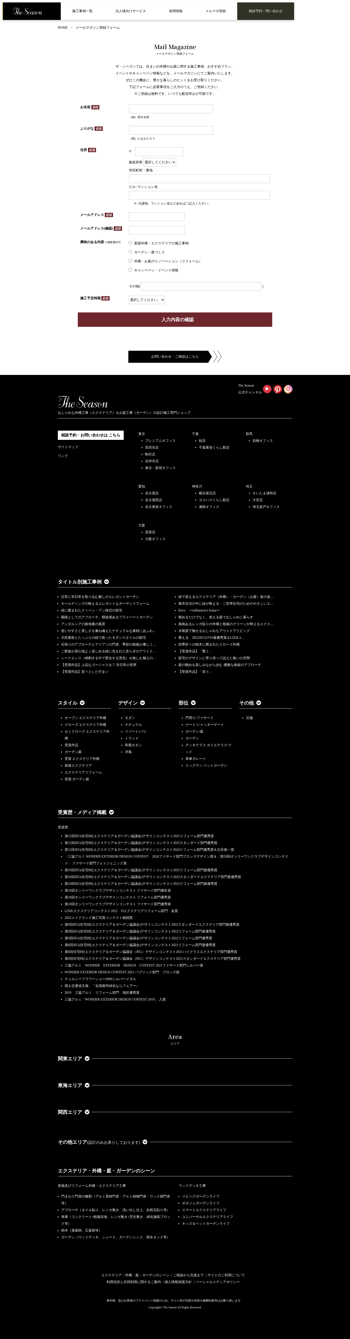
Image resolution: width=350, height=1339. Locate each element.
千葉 (195, 434)
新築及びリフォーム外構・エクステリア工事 (92, 1186)
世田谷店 (152, 447)
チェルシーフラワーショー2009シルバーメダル (100, 979)
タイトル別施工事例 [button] (83, 582)
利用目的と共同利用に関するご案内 (133, 1282)
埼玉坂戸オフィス (266, 507)
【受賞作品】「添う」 (195, 672)
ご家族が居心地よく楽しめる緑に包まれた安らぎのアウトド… (108, 651)
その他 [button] (250, 703)
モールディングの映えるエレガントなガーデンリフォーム (105, 603)
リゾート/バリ (135, 731)
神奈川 (197, 486)
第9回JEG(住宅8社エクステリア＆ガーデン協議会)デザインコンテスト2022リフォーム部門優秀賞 (138, 938)
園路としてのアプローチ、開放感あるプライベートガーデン (107, 617)
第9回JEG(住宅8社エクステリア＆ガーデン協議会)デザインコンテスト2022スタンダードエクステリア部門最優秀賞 (152, 924)
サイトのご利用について (226, 1275)
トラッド (132, 738)
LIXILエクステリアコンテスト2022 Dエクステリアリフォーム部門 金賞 (121, 911)
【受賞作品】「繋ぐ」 (195, 651)
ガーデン (192, 738)
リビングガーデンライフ (200, 1196)
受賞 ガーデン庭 (77, 779)
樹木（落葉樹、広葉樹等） (81, 1230)
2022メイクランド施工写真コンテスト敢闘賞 (99, 918)
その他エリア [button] (103, 1142)
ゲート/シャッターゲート (204, 725)
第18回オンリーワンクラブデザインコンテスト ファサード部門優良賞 (118, 890)
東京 (141, 434)
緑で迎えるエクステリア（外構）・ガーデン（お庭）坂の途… (226, 597)
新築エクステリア (78, 765)
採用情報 (176, 11)
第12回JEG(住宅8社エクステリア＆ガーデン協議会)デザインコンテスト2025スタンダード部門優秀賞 (141, 843)
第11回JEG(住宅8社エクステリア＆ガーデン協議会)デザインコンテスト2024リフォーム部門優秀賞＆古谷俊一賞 (149, 849)
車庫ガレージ (195, 759)
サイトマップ (68, 447)
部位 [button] (187, 703)
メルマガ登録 (215, 11)
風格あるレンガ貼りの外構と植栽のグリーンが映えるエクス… (226, 624)
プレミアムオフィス (160, 441)
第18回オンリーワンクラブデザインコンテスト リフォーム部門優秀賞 (118, 897)
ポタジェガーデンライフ (200, 1203)
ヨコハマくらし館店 (214, 500)
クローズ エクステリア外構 (85, 725)
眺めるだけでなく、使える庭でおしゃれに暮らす (215, 617)
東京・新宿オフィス (160, 468)
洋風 (128, 752)
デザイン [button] (131, 703)
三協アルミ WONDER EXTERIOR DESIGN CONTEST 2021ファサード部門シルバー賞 (134, 965)
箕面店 (150, 532)
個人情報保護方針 (178, 1282)
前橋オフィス (263, 441)
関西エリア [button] (73, 1112)
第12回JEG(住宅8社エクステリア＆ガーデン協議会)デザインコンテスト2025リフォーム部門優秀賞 (139, 836)
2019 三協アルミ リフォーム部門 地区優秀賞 (102, 992)
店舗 (249, 718)
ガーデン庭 (73, 752)
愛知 (141, 486)
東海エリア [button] (73, 1085)
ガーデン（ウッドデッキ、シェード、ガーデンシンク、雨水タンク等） (115, 1237)
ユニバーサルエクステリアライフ (207, 1217)
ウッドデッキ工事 (192, 1186)
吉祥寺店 (152, 461)
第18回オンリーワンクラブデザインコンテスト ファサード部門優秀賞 (118, 904)
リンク (63, 456)
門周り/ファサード (199, 718)
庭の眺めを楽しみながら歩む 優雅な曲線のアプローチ (219, 665)
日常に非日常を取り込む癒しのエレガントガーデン (100, 597)
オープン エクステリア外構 (85, 718)
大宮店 (258, 500)
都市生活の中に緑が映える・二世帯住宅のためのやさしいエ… (226, 603)
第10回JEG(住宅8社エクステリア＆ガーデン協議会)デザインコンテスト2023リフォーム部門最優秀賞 (141, 870)
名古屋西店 (153, 500)
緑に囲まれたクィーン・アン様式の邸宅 (91, 610)
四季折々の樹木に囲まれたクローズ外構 (209, 644)
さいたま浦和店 (264, 493)
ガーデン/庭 (194, 731)
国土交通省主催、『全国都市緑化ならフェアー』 (102, 986)
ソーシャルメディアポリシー (218, 1282)
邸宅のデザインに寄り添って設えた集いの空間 (214, 658)
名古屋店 (152, 493)
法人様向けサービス (130, 11)
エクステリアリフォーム (83, 772)
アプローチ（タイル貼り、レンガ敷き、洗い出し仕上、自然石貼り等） (115, 1210)
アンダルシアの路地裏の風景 (83, 624)
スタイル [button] (71, 703)
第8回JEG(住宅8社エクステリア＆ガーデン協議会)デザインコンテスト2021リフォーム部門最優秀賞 (140, 945)
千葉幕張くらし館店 (214, 447)
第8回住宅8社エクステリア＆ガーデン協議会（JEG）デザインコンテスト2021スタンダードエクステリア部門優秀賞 (153, 958)
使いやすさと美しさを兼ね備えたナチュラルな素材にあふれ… (108, 631)
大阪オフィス (155, 539)
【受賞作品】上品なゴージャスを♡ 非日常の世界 (100, 665)
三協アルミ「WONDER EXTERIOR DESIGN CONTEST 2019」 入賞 (115, 999)
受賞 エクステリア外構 (82, 759)
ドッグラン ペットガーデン (206, 765)
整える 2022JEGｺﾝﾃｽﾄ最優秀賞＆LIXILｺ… (211, 637)
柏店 (202, 441)
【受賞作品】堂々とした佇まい (85, 672)
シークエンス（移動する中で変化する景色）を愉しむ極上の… (108, 658)
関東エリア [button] (73, 1058)
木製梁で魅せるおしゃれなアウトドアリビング (214, 631)
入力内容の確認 (177, 319)
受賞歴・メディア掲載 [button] (86, 812)
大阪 (141, 525)
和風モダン (133, 745)
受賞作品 (71, 745)
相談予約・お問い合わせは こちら (90, 435)
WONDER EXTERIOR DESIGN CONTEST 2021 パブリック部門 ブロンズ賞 (122, 972)
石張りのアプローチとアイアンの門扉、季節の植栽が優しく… (108, 644)
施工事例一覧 (82, 11)
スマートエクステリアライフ (204, 1210)
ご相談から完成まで (188, 1275)
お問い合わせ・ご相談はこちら (175, 356)
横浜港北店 (207, 493)
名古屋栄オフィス (158, 507)
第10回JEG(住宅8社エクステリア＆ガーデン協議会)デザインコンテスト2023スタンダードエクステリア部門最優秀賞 (153, 877)
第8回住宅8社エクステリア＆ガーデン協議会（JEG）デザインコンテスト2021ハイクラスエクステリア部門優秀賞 (151, 952)
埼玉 (249, 486)
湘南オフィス (209, 507)
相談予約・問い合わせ (266, 11)
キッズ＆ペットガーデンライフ (206, 1223)
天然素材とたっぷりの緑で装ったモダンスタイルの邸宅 (103, 637)
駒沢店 (150, 454)
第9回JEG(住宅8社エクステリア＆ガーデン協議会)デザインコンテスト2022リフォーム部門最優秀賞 (140, 931)
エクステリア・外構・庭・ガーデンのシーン (106, 1170)
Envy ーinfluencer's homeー (199, 610)
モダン (130, 718)
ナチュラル (133, 725)
